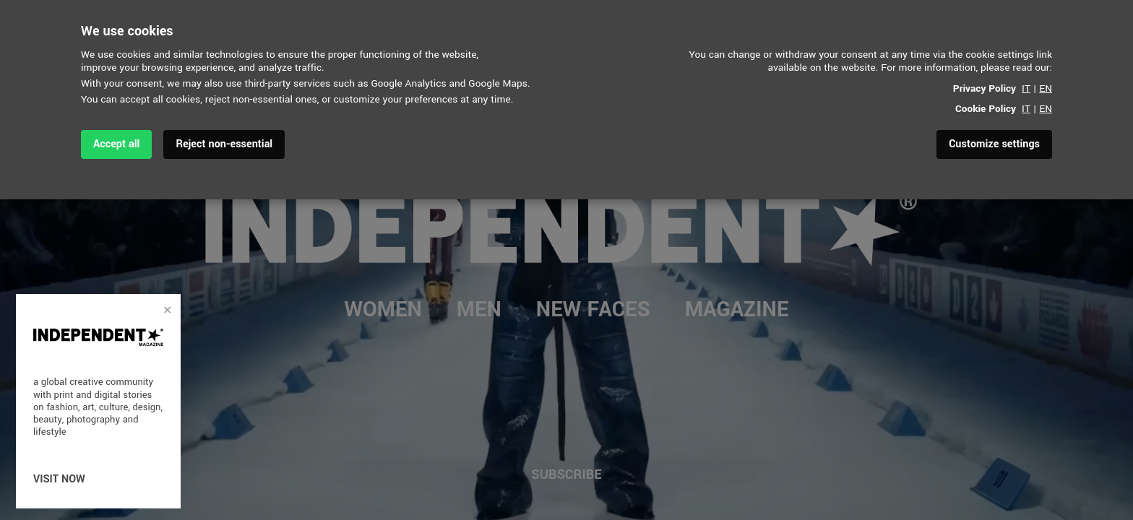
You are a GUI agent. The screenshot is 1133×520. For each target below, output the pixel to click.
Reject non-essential (224, 144)
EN (1045, 88)
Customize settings (994, 144)
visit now (59, 479)
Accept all (116, 144)
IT (1026, 88)
